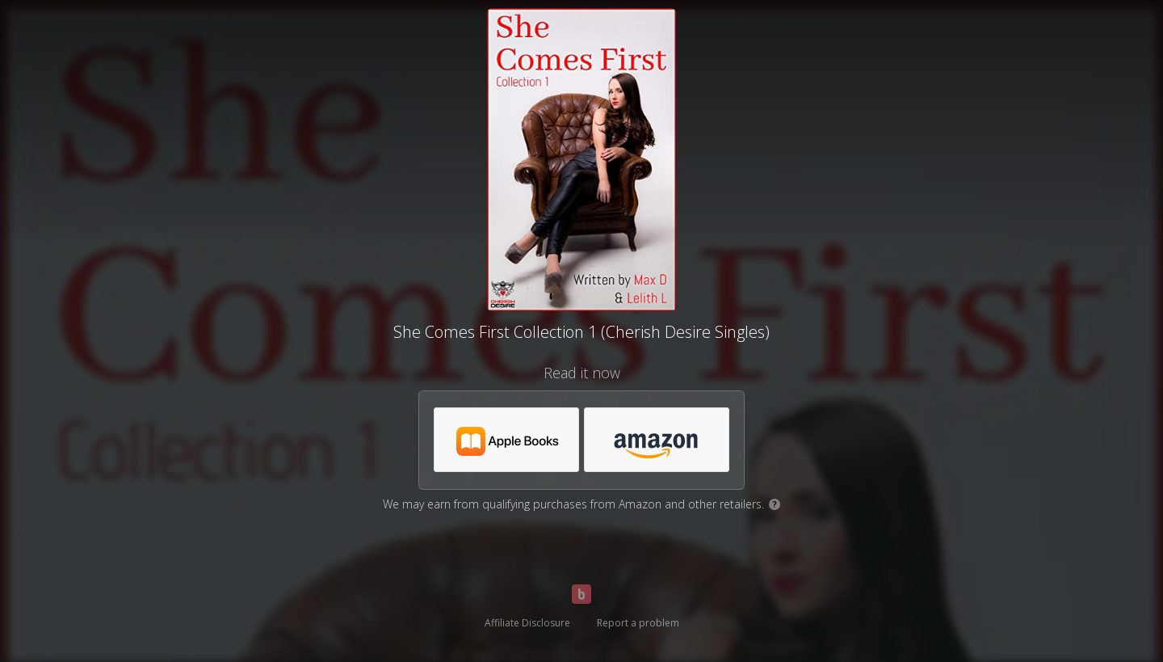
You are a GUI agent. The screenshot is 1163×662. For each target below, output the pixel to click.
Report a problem (638, 623)
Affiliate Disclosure (527, 623)
